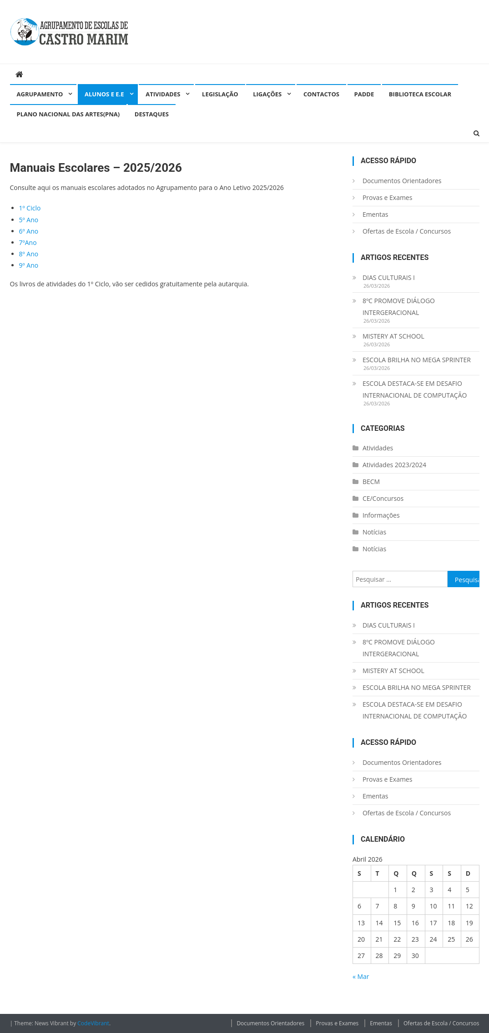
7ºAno (28, 242)
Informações (381, 515)
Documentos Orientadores (402, 180)
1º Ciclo (30, 208)
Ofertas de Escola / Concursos (407, 231)
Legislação (220, 94)
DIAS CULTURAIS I (389, 277)
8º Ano (29, 254)
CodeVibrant (93, 1023)
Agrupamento (40, 94)
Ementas (375, 214)
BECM (371, 481)
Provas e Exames (388, 197)
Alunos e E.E (104, 94)
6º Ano (29, 231)
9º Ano (29, 265)
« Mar (361, 976)
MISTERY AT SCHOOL (393, 336)
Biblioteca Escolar (420, 94)
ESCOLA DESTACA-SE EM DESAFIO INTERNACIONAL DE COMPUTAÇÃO (415, 389)
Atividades (163, 94)
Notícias (374, 532)
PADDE (364, 94)
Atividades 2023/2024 (394, 464)
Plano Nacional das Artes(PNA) (68, 114)
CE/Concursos (383, 498)
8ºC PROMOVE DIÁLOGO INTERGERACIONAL (399, 306)
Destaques (152, 114)
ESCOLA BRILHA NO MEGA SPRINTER (417, 359)
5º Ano (29, 219)
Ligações (267, 94)
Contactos (321, 94)
